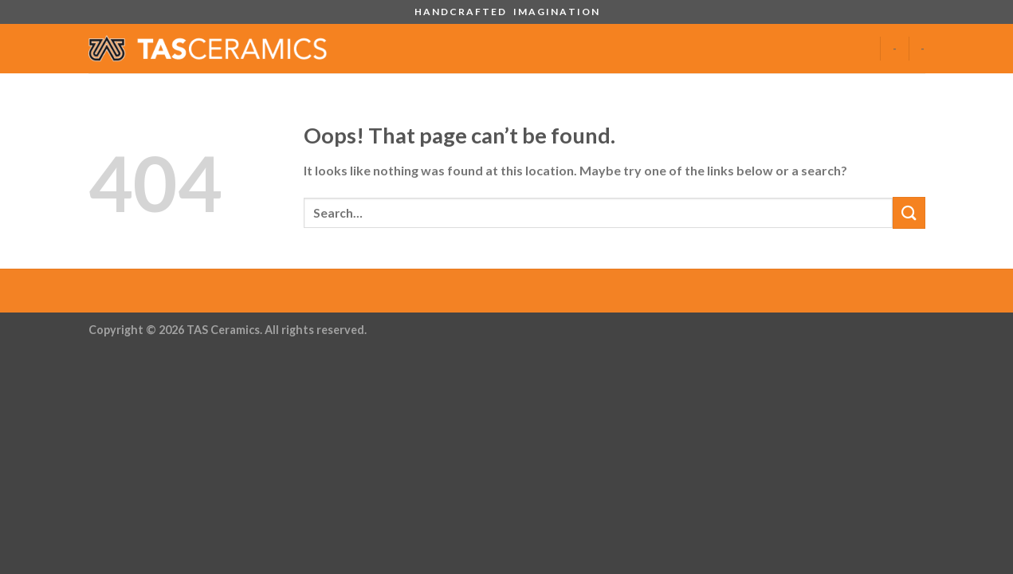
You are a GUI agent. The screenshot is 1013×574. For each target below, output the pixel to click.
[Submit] (909, 212)
